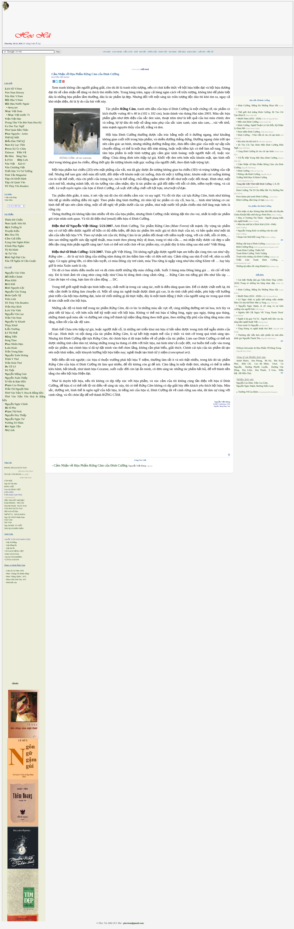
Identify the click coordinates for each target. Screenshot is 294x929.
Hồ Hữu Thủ (245, 373)
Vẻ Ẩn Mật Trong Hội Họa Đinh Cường (257, 158)
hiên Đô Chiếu (14, 219)
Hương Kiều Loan (265, 386)
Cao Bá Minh (261, 363)
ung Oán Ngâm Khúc (17, 242)
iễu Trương (12, 329)
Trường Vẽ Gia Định (248, 392)
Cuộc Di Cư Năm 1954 (15, 571)
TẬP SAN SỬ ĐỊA (11, 511)
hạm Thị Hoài (13, 411)
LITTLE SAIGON (12, 560)
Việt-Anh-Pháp (11, 197)
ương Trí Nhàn (14, 422)
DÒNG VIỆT (9, 486)
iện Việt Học (13, 118)
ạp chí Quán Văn (15, 182)
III (278, 184)
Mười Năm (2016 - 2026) (249, 118)
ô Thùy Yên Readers (17, 186)
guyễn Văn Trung (15, 291)
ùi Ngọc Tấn (13, 426)
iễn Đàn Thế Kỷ (15, 141)
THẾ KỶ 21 (8, 514)
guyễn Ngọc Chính (16, 404)
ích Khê (10, 284)
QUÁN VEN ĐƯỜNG (13, 557)
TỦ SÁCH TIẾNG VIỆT (14, 551)
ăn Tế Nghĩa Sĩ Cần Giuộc (20, 260)
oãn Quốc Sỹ (13, 295)
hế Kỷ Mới (12, 137)
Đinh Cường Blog (244, 247)
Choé (274, 363)
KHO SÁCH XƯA (12, 554)
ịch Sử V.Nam (13, 88)
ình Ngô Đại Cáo (15, 257)
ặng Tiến (11, 336)
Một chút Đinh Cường (248, 122)
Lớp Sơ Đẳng (11, 542)
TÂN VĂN (8, 520)
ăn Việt (10, 163)
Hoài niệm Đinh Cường (249, 131)
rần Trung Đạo (14, 351)
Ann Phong (256, 360)
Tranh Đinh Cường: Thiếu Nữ (250, 250)
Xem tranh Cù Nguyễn (248, 325)
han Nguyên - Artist (16, 133)
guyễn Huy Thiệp (15, 415)
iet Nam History (14, 92)
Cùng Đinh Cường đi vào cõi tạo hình (256, 151)
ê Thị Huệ (11, 332)
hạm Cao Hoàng (14, 385)
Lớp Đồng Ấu (11, 545)
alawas (9, 152)
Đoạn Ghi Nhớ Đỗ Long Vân (251, 237)
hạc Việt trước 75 (19, 114)
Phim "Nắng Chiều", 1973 (16, 576)
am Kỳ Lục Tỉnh (15, 144)
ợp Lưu (22, 159)
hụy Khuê (11, 325)
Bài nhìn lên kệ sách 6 (248, 141)
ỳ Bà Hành (11, 249)
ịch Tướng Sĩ (13, 227)
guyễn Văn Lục (14, 314)
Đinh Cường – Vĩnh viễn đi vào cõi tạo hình (259, 135)
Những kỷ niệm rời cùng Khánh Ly (252, 266)
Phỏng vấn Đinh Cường (249, 174)
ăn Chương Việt (15, 167)
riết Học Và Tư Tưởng (18, 171)
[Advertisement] (197, 23)
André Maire (242, 360)
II (275, 184)
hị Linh (9, 430)
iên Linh (10, 299)
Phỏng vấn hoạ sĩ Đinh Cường (250, 243)
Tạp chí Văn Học (10, 484)
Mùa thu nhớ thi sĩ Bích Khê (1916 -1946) (257, 224)
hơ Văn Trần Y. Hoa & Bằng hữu (24, 392)
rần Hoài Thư (13, 362)
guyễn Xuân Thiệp (16, 377)
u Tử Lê (10, 366)
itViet (9, 159)
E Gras (272, 370)
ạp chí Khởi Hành (15, 178)
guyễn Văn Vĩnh (15, 272)
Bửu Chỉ (246, 363)
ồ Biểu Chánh (13, 276)
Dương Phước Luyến (256, 367)
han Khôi (10, 280)
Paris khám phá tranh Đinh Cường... (253, 196)
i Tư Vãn (11, 253)
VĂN (6, 495)
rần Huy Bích (13, 306)
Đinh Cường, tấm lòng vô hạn (250, 200)
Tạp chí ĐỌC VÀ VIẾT (13, 525)
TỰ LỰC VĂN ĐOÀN (12, 474)
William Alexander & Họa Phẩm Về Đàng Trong (258, 348)
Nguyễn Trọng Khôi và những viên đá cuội (258, 230)
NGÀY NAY (22, 506)
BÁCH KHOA (19, 514)
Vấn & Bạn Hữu (15, 381)
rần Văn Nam (13, 317)
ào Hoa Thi (12, 234)
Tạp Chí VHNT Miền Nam (14, 517)
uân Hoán (11, 347)
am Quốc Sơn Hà (15, 223)
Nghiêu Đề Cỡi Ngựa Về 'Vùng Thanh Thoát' (260, 312)
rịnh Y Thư (12, 359)
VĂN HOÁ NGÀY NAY (13, 508)
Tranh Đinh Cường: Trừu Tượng (251, 253)
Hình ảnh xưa (11, 582)
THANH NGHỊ (10, 506)
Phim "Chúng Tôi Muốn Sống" (17, 574)
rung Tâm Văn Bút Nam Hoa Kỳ (23, 122)
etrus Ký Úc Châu (15, 148)
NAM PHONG (9, 503)
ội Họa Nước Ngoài (17, 103)
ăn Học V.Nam (14, 96)
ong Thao (10, 340)
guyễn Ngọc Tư (14, 419)
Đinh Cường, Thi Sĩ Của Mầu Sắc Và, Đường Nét (259, 190)
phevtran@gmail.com (133, 923)
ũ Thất (9, 370)
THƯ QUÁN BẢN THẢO (14, 528)
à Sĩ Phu (10, 407)
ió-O (21, 163)
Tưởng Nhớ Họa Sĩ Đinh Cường (251, 177)
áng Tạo (21, 156)
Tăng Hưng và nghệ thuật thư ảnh (255, 328)
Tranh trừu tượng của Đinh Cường (252, 256)
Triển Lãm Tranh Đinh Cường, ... (259, 260)
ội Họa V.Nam (14, 99)
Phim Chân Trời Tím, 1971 (16, 579)
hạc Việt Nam (13, 111)
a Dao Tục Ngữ (14, 126)
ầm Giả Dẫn (13, 238)
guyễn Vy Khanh (15, 321)
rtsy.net (13, 107)
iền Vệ (21, 152)
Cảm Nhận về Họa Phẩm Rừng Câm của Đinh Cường (90, 465)
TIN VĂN (8, 522)
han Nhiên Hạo (14, 344)
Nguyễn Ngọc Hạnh (245, 386)
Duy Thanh (260, 370)
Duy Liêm (247, 370)
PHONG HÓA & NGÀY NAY (15, 468)
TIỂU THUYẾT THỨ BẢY (14, 500)
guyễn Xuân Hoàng (16, 355)
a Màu (9, 156)
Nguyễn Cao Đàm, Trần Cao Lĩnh (251, 383)
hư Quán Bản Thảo (16, 129)
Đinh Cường (243, 170)
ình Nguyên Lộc (14, 287)
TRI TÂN (20, 503)
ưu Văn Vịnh (13, 310)
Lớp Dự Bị (10, 548)
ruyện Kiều (12, 231)
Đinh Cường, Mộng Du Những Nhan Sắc (258, 105)
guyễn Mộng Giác (16, 373)
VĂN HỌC (8, 481)
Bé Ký (268, 360)
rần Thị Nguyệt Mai (17, 388)
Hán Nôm (8, 200)
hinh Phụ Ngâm (14, 246)
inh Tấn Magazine (16, 175)
